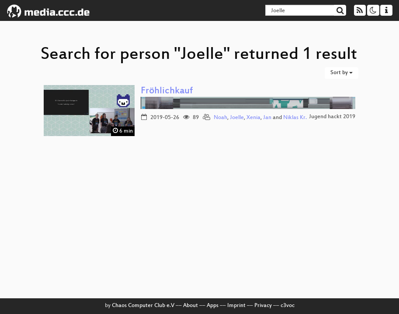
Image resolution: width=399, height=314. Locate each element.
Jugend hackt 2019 (332, 117)
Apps (213, 306)
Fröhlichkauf (167, 91)
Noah (220, 118)
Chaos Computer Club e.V (143, 306)
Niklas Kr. (295, 118)
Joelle (237, 118)
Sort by (341, 73)
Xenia (253, 118)
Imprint (236, 306)
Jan (267, 118)
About (190, 306)
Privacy (263, 306)
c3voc (288, 306)
